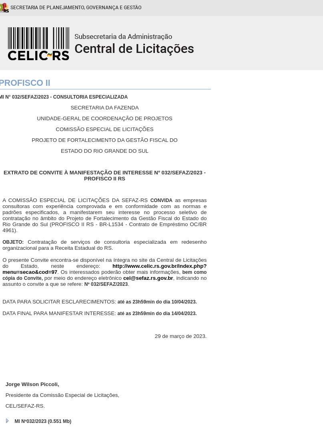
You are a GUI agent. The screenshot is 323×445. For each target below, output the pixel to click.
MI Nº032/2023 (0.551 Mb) (43, 421)
